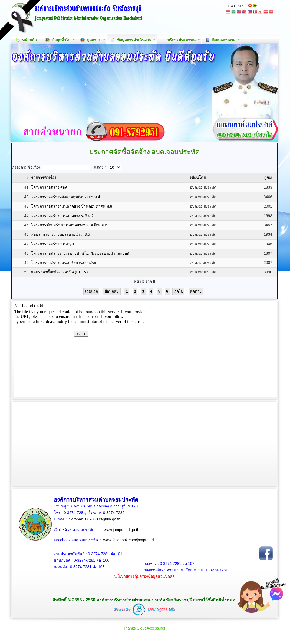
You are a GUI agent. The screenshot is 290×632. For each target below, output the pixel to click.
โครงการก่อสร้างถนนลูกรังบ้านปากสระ (63, 262)
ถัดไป (178, 291)
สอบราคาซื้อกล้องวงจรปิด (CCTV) (59, 272)
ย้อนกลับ (112, 291)
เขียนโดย (198, 177)
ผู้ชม (268, 177)
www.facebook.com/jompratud (128, 540)
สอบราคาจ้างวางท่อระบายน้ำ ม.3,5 (60, 234)
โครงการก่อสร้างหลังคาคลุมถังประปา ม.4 (65, 197)
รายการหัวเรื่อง (43, 177)
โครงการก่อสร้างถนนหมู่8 (52, 244)
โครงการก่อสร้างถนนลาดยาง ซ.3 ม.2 (62, 216)
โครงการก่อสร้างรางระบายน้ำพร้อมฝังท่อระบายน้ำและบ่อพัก (81, 253)
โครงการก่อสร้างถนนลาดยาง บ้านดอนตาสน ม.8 (71, 206)
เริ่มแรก (91, 291)
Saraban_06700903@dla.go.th (94, 519)
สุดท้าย (196, 291)
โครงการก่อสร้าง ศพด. (50, 187)
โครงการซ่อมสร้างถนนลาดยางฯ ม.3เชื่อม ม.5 (69, 225)
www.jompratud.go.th (121, 530)
